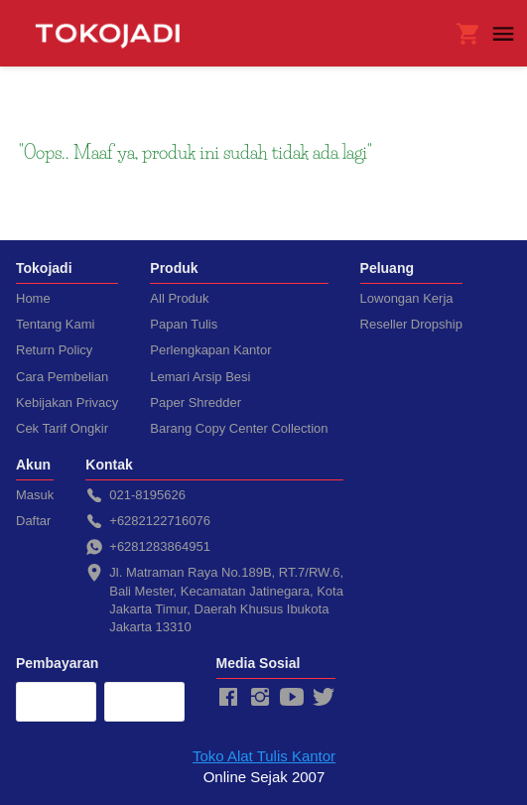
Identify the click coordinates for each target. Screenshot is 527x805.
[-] (228, 698)
